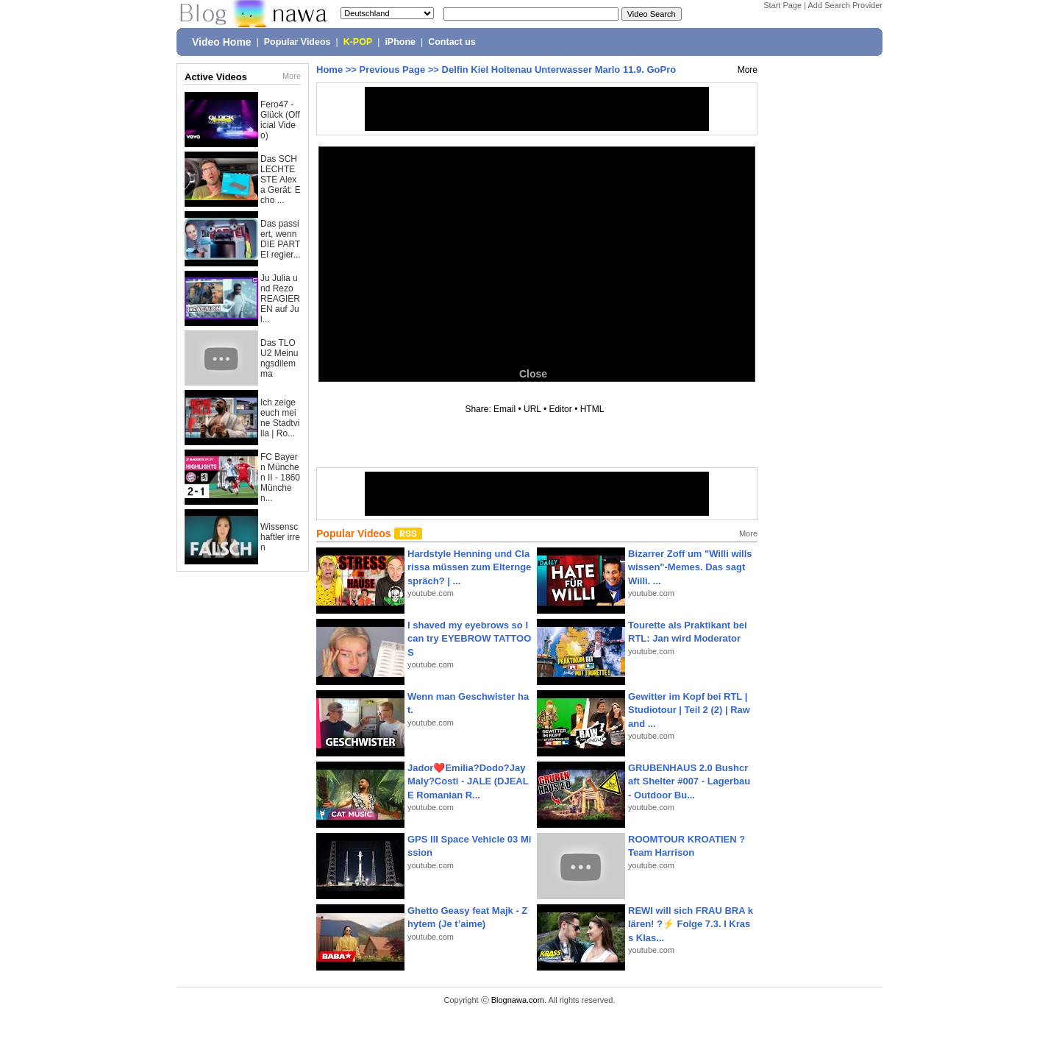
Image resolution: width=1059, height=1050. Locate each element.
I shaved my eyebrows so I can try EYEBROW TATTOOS (469, 638)
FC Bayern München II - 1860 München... (280, 477)
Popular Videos (297, 42)
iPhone (400, 42)
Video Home (222, 42)
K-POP (358, 42)
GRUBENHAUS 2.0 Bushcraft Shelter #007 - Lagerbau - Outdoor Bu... (689, 781)
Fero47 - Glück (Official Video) (280, 120)
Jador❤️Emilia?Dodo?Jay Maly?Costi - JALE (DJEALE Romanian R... (468, 781)
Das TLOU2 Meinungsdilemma (279, 358)
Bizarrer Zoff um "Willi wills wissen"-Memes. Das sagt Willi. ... (690, 567)
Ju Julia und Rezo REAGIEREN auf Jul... (280, 298)
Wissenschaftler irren (280, 537)
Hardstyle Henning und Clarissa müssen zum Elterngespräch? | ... (469, 567)
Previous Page (393, 69)
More (291, 75)
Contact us (452, 42)
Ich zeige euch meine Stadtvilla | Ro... (279, 418)
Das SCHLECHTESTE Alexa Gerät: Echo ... (280, 179)
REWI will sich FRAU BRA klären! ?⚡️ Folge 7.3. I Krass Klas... (690, 924)
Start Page (782, 5)
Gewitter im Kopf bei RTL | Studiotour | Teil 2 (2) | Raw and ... (689, 709)
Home (329, 69)
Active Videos (216, 76)
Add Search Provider (845, 5)
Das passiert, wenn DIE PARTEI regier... (280, 239)
